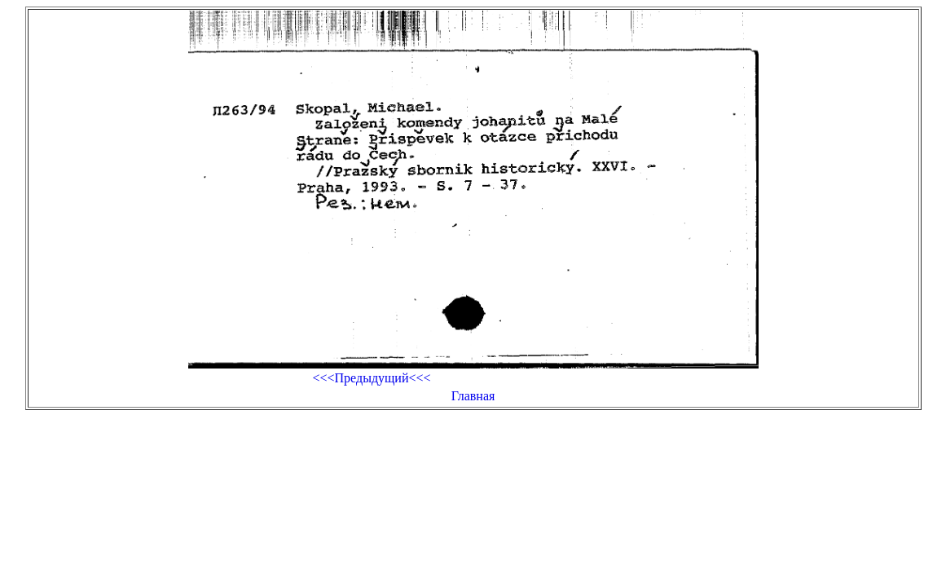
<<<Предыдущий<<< (371, 378)
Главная (473, 396)
